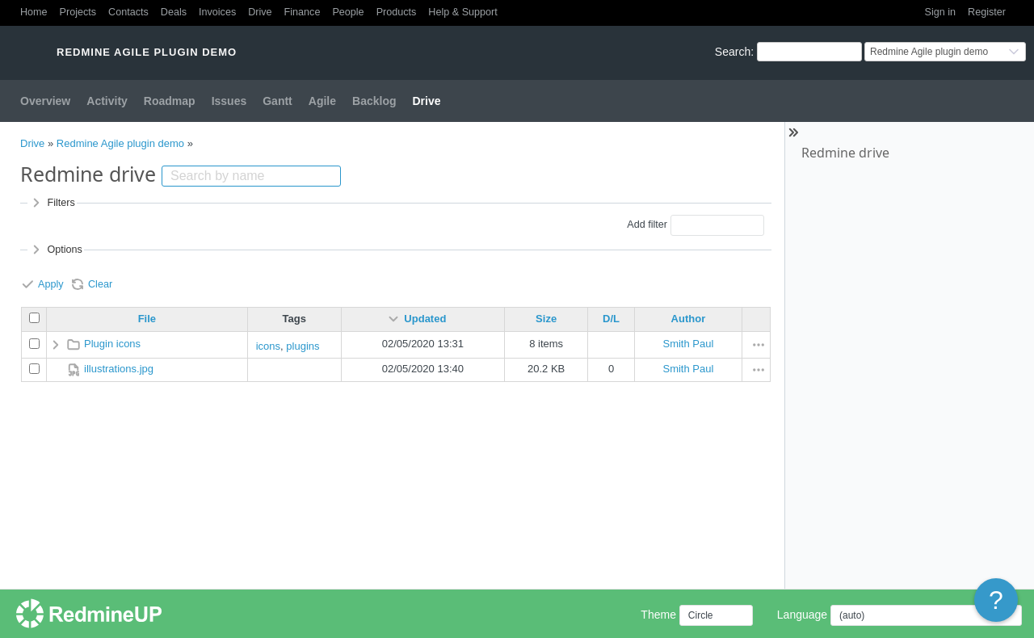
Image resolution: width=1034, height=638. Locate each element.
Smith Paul (687, 344)
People (348, 12)
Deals (174, 12)
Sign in (940, 12)
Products (396, 12)
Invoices (217, 12)
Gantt (277, 100)
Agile (322, 100)
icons (268, 346)
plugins (302, 346)
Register (987, 12)
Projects (78, 12)
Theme (658, 614)
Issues (229, 100)
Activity (107, 100)
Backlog (374, 100)
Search (732, 51)
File (147, 319)
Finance (302, 12)
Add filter (647, 224)
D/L (611, 319)
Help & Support (462, 12)
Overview (45, 100)
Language (802, 614)
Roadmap (169, 100)
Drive (259, 12)
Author (688, 319)
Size (546, 319)
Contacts (128, 12)
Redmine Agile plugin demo (120, 143)
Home (34, 12)
